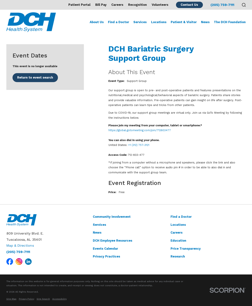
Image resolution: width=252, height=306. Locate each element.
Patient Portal (79, 5)
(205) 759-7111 (222, 5)
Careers (117, 5)
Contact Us (189, 5)
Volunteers (160, 5)
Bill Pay (100, 5)
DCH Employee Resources (112, 240)
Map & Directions (20, 245)
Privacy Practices (106, 256)
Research (178, 256)
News (97, 232)
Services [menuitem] (140, 22)
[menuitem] (11, 299)
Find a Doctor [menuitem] (118, 22)
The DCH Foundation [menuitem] (230, 22)
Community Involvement (112, 216)
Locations (178, 225)
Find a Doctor (181, 216)
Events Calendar (105, 248)
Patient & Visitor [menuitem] (184, 22)
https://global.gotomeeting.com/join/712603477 (139, 130)
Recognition (137, 5)
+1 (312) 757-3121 (138, 145)
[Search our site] (244, 5)
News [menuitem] (205, 22)
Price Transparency (186, 248)
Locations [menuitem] (158, 22)
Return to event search (35, 77)
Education (178, 240)
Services (99, 225)
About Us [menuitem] (97, 22)
